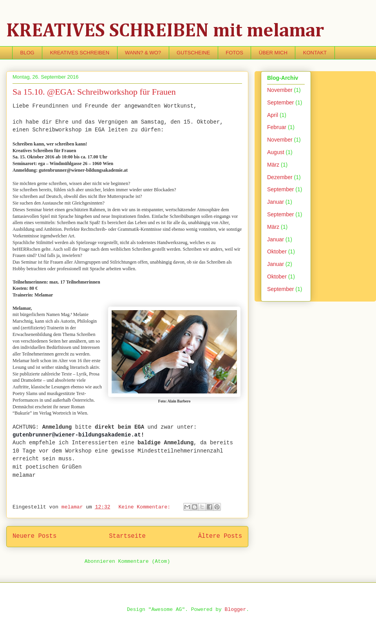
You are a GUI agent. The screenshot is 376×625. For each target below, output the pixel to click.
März (273, 165)
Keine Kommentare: (145, 507)
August (275, 152)
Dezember (280, 177)
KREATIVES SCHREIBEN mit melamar (165, 31)
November (280, 90)
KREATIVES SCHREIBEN (79, 53)
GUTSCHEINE (193, 53)
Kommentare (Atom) (144, 561)
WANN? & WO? (143, 53)
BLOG (27, 53)
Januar (275, 202)
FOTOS (234, 53)
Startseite (127, 536)
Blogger (235, 609)
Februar (276, 127)
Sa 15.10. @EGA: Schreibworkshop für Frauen (94, 92)
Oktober (277, 251)
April (272, 115)
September (280, 102)
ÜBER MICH (273, 53)
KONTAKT (315, 53)
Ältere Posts (220, 536)
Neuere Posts (34, 536)
